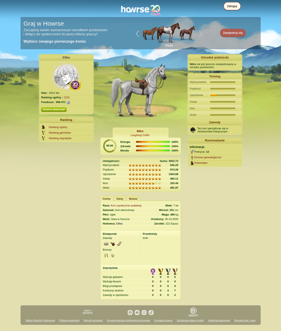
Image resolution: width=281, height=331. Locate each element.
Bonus (133, 198)
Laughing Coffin (140, 135)
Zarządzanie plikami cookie (190, 320)
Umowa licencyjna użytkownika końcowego (128, 320)
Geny (120, 198)
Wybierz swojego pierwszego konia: (55, 41)
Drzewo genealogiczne (207, 157)
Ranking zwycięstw (60, 138)
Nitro (140, 131)
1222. (67, 97)
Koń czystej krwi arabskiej (126, 205)
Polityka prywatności (69, 320)
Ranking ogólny (58, 127)
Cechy (107, 198)
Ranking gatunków (60, 132)
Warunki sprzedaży (93, 320)
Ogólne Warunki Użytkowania (40, 320)
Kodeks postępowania (219, 320)
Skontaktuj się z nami (245, 320)
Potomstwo (201, 162)
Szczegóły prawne (163, 320)
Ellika (66, 57)
